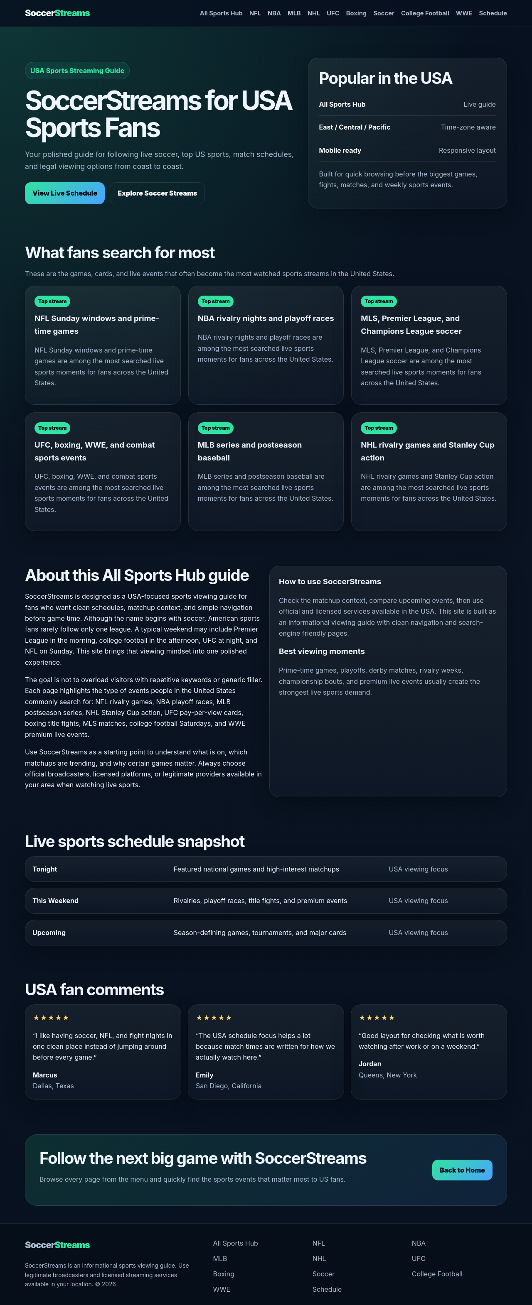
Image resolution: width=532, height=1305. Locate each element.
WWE (464, 13)
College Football (425, 13)
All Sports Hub (221, 13)
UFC (333, 13)
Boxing (356, 13)
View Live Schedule (64, 193)
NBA (274, 13)
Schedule (493, 13)
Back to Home (462, 1170)
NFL (255, 13)
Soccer (57, 12)
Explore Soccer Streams (157, 193)
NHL (314, 13)
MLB (294, 13)
